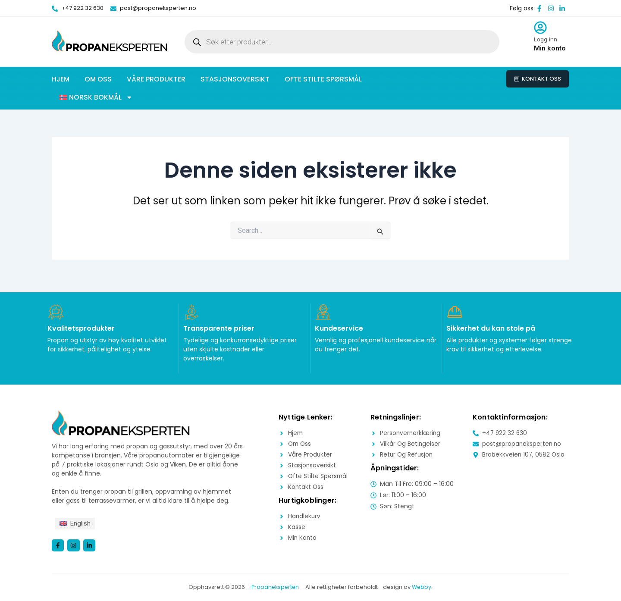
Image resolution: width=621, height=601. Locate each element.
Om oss (98, 79)
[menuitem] (76, 522)
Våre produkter (156, 79)
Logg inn (545, 39)
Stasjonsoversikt (235, 79)
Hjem (60, 79)
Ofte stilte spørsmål (323, 79)
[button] (96, 97)
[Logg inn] (540, 27)
